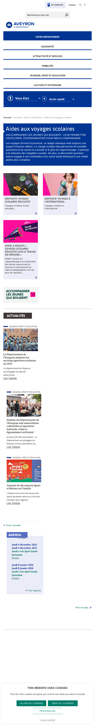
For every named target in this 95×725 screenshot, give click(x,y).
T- (85, 5)
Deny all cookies (62, 703)
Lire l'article (10, 378)
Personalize (47, 711)
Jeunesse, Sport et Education (47, 75)
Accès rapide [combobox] (60, 99)
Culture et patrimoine (47, 85)
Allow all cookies (31, 703)
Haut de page (81, 607)
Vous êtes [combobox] (25, 98)
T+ (80, 5)
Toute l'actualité (13, 525)
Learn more (47, 720)
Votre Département (47, 37)
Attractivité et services (47, 56)
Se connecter (57, 5)
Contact (72, 5)
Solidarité (47, 46)
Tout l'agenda (34, 590)
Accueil (7, 117)
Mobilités (47, 66)
